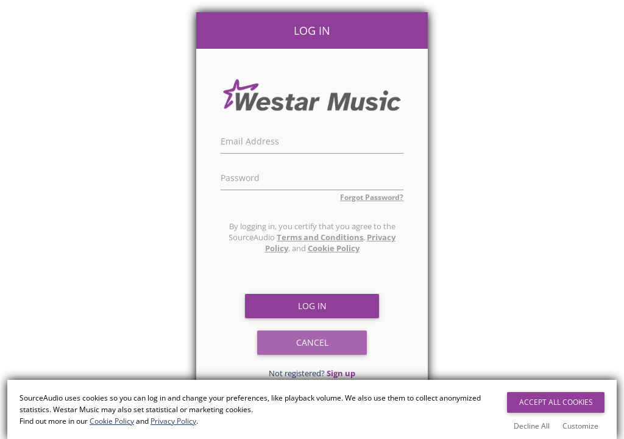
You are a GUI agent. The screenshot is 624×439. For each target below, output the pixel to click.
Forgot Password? (371, 197)
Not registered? (312, 373)
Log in (312, 306)
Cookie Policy (334, 248)
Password (240, 176)
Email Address (250, 139)
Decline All (532, 426)
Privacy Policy (173, 421)
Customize (580, 426)
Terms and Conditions (320, 237)
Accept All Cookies (556, 402)
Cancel (312, 342)
